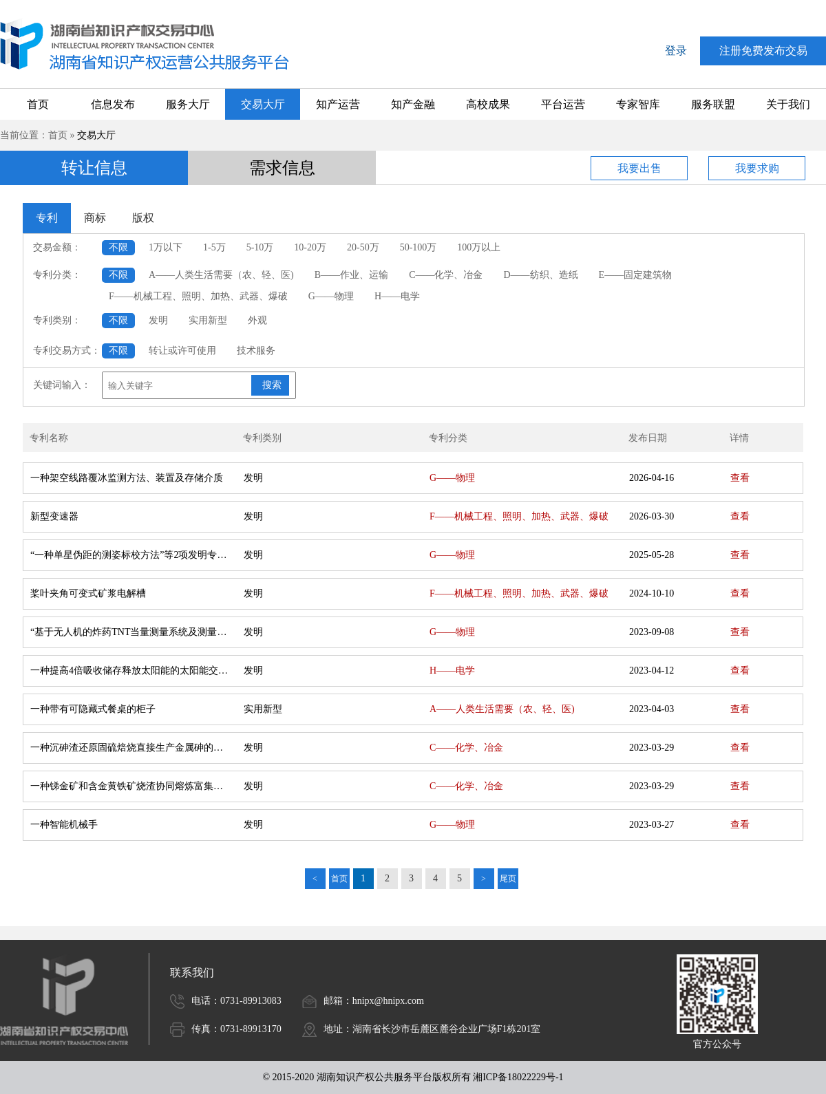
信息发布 (113, 104)
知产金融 (413, 104)
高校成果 (488, 104)
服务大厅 (188, 104)
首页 (38, 104)
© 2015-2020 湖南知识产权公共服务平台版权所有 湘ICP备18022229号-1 (412, 1077)
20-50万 (363, 247)
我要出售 (639, 168)
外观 (257, 320)
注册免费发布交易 (763, 50)
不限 (118, 247)
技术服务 (256, 350)
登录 (676, 50)
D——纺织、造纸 (540, 275)
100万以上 (478, 247)
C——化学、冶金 (446, 275)
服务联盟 (713, 104)
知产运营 (338, 104)
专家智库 (638, 104)
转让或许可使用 (182, 350)
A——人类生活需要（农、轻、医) (221, 275)
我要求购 (757, 168)
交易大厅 (263, 104)
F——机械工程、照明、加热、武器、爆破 (198, 296)
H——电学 (397, 296)
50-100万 (418, 247)
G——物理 (331, 296)
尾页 (508, 878)
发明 (158, 320)
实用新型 (208, 320)
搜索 (272, 385)
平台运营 (563, 104)
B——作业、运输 (351, 275)
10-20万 (310, 247)
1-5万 (214, 247)
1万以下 (165, 247)
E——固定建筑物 (636, 275)
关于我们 (788, 104)
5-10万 (260, 247)
